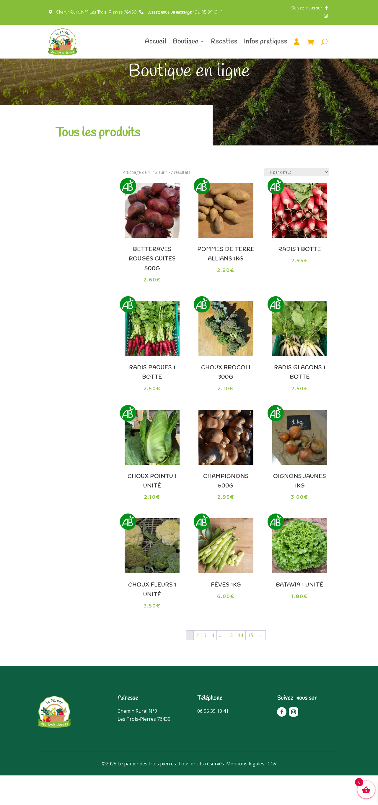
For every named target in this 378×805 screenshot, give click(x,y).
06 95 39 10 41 (184, 12)
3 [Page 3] (205, 665)
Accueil (155, 41)
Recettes (224, 41)
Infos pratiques (265, 41)
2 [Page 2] (197, 665)
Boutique (185, 41)
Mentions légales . (246, 793)
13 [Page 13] (230, 665)
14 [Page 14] (240, 665)
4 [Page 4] (212, 665)
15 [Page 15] (250, 665)
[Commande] (296, 202)
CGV (272, 793)
